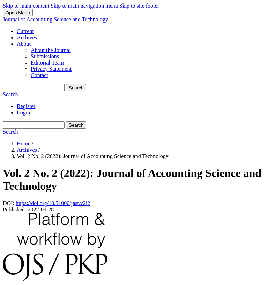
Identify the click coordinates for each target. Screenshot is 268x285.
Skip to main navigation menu (84, 6)
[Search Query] (34, 87)
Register (26, 106)
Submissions (45, 56)
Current (25, 31)
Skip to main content (26, 6)
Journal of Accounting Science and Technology (55, 19)
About (24, 44)
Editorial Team (47, 63)
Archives (27, 37)
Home (24, 144)
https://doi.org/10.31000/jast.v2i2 (53, 203)
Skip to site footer (139, 6)
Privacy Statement (51, 69)
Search (76, 87)
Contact (39, 75)
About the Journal (51, 50)
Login (23, 112)
